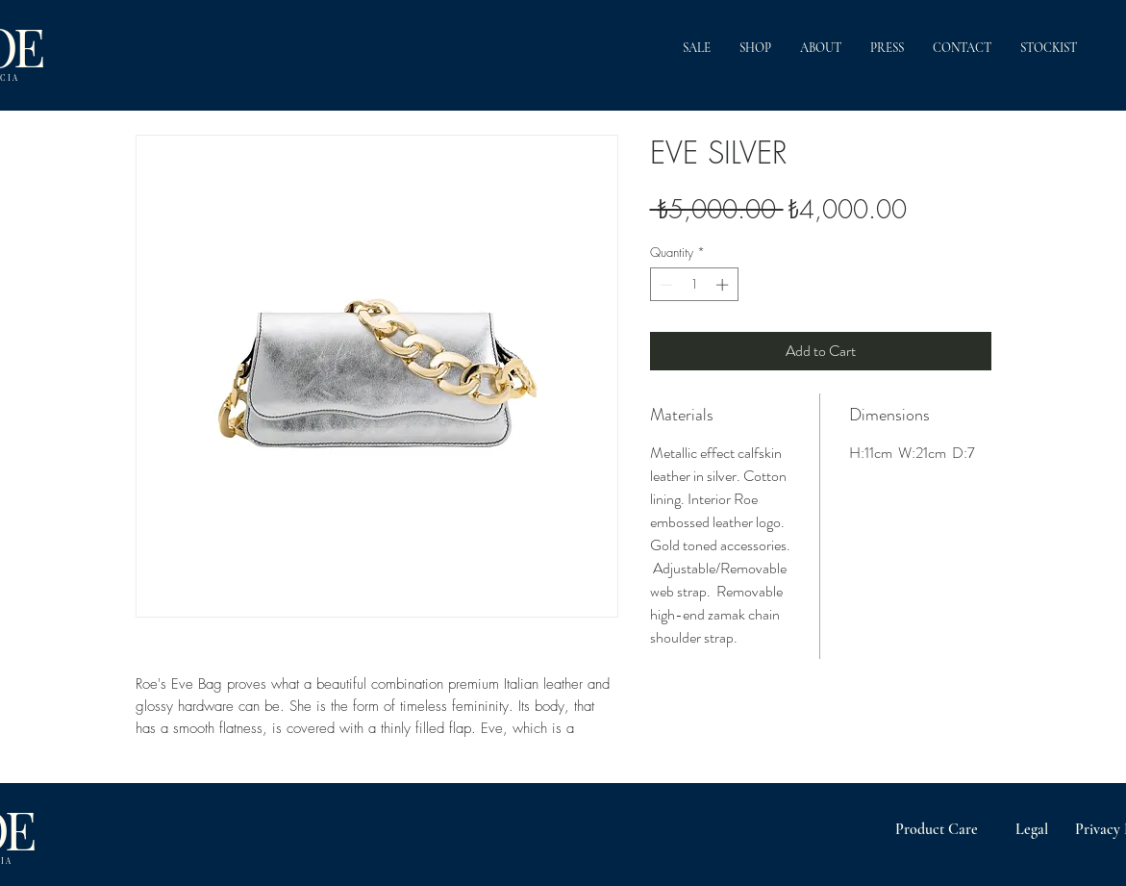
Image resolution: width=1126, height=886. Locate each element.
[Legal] (1032, 829)
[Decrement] (664, 284)
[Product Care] (936, 829)
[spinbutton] (694, 284)
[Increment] (724, 284)
